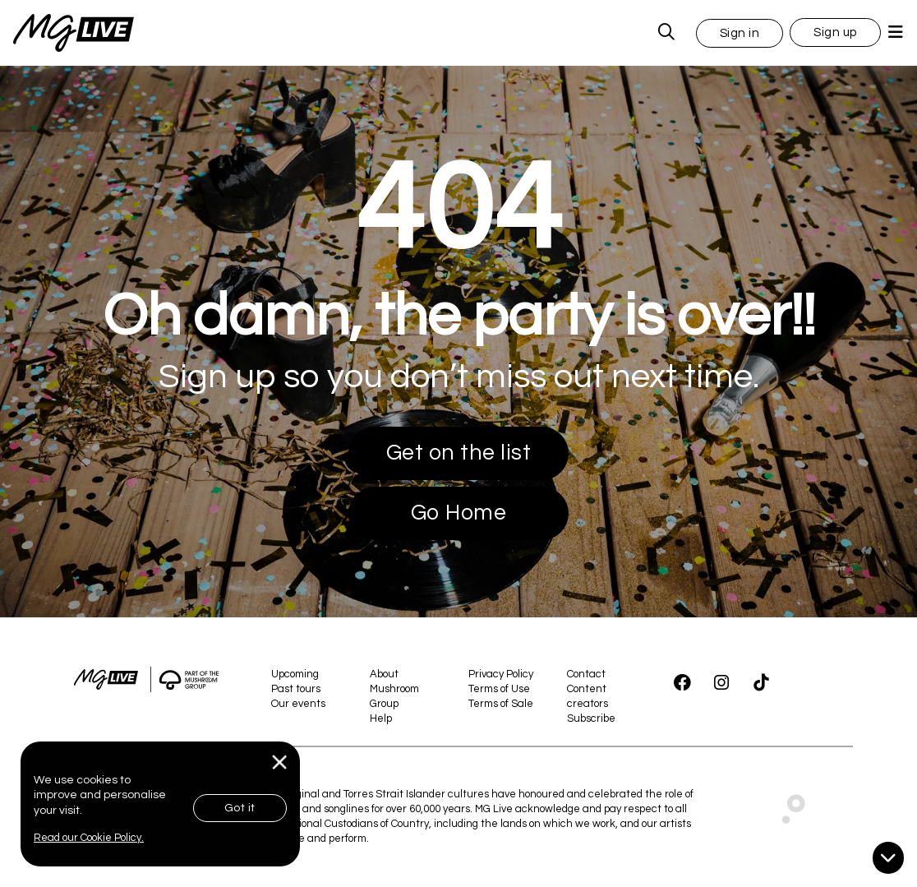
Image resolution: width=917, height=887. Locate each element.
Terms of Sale (500, 703)
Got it (240, 808)
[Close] (280, 762)
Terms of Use (499, 689)
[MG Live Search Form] (666, 33)
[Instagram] (721, 683)
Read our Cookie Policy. (89, 837)
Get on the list (459, 452)
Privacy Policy (500, 674)
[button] (740, 32)
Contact (586, 674)
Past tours (295, 689)
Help (381, 718)
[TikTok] (760, 683)
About (384, 674)
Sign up (835, 32)
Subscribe (591, 718)
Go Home (459, 512)
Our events (298, 703)
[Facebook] (682, 683)
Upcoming (295, 674)
